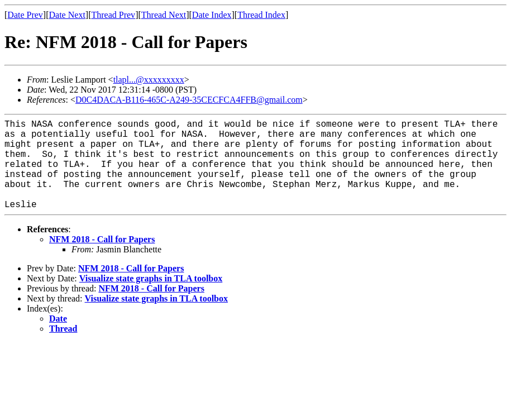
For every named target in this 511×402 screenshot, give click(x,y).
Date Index (212, 15)
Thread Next (163, 15)
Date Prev (25, 15)
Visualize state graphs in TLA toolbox (150, 278)
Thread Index (261, 15)
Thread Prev (113, 15)
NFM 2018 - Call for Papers (102, 239)
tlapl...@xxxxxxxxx (148, 79)
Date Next (67, 15)
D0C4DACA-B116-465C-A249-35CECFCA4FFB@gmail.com (189, 99)
